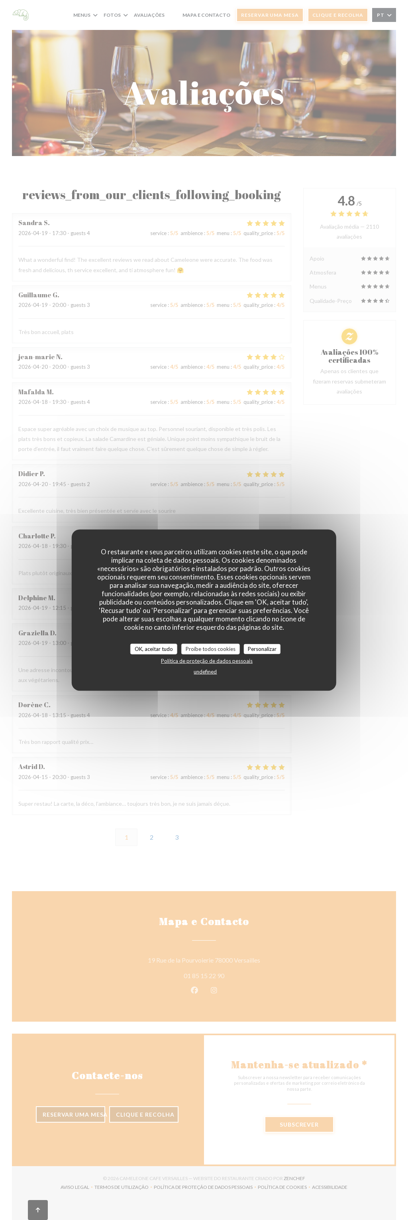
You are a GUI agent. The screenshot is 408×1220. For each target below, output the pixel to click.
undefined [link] (205, 671)
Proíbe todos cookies (210, 648)
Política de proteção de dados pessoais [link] (207, 661)
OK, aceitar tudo (154, 648)
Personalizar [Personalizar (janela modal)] (262, 648)
